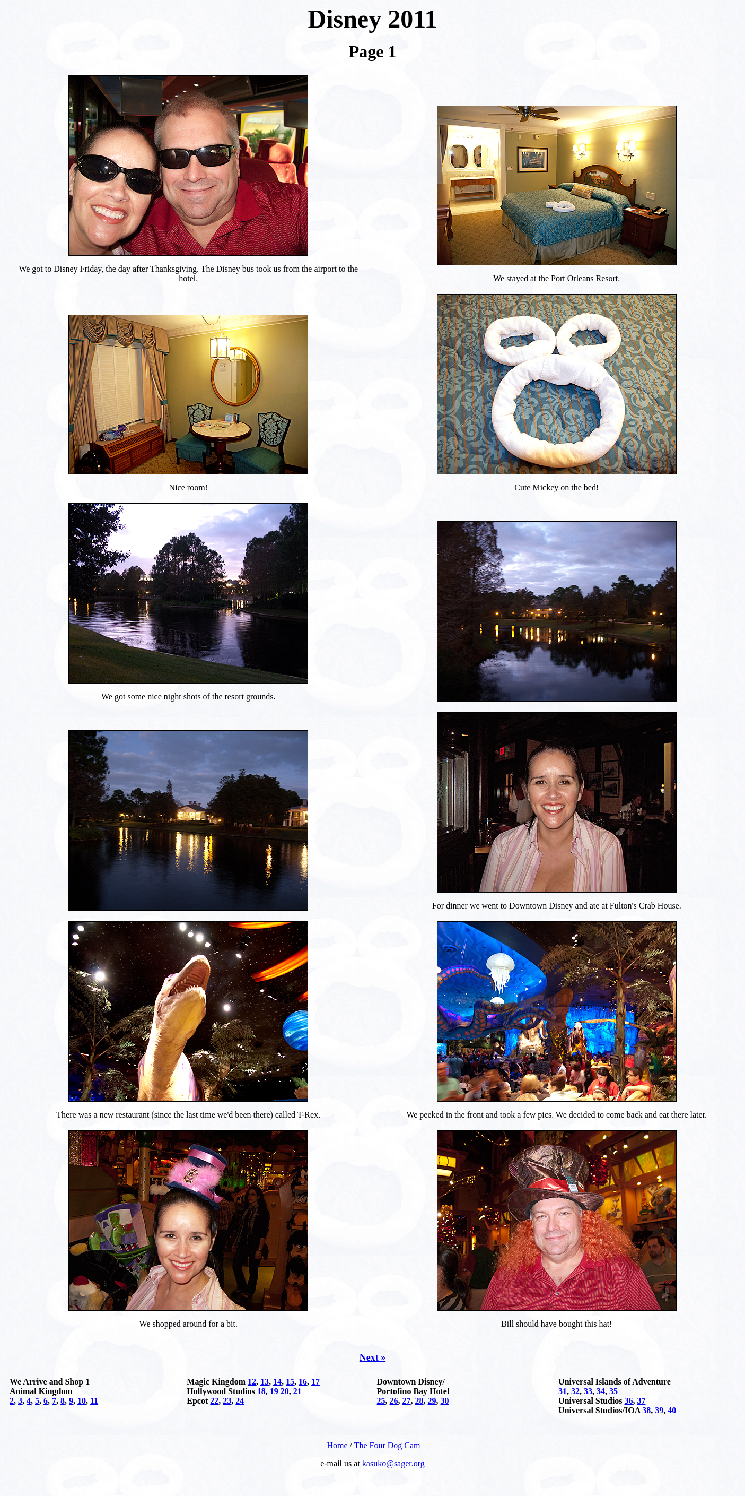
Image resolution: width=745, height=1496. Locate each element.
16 (303, 1381)
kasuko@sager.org (393, 1463)
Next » (372, 1357)
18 (261, 1391)
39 (659, 1410)
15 (290, 1381)
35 (613, 1391)
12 (252, 1381)
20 (285, 1391)
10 (81, 1400)
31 (562, 1391)
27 (406, 1400)
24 (239, 1400)
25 (381, 1400)
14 (277, 1381)
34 (601, 1391)
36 (629, 1400)
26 (394, 1400)
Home (337, 1445)
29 (432, 1400)
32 (575, 1391)
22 (214, 1400)
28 (419, 1400)
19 (274, 1391)
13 (264, 1381)
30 (445, 1400)
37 (641, 1400)
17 (315, 1381)
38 (646, 1410)
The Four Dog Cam (387, 1445)
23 (227, 1400)
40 (672, 1410)
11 (94, 1400)
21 (297, 1391)
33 (588, 1391)
